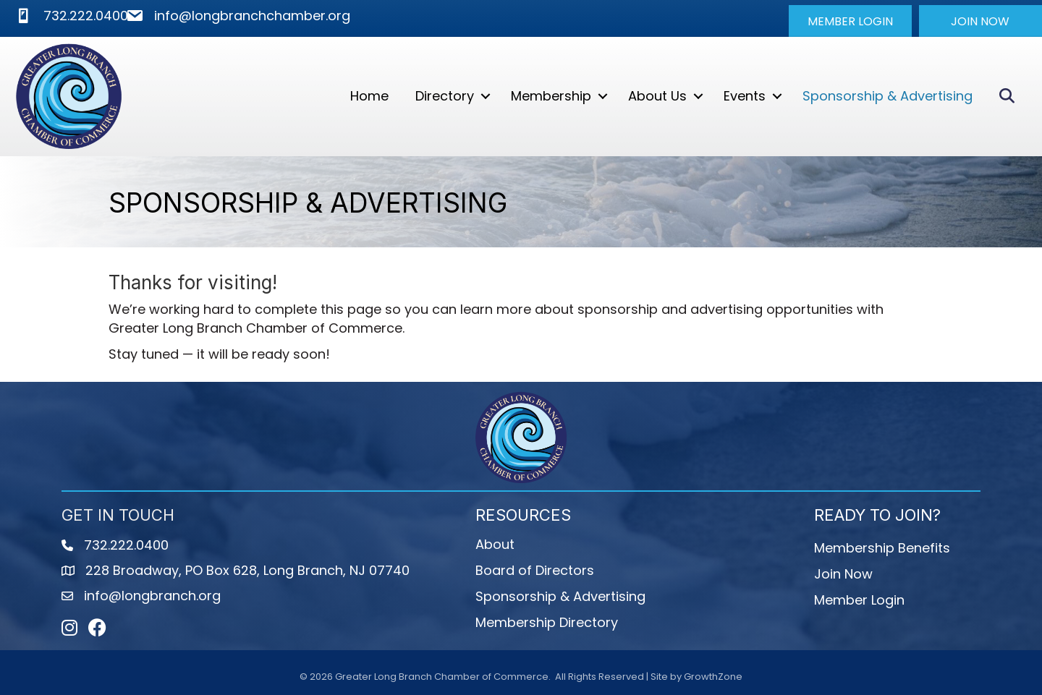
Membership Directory (546, 622)
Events (745, 96)
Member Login (859, 600)
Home (369, 96)
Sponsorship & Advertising (887, 96)
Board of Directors (534, 570)
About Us (657, 96)
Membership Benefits (882, 548)
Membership (551, 96)
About (494, 544)
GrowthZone (713, 676)
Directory (444, 96)
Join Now (843, 574)
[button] (850, 21)
